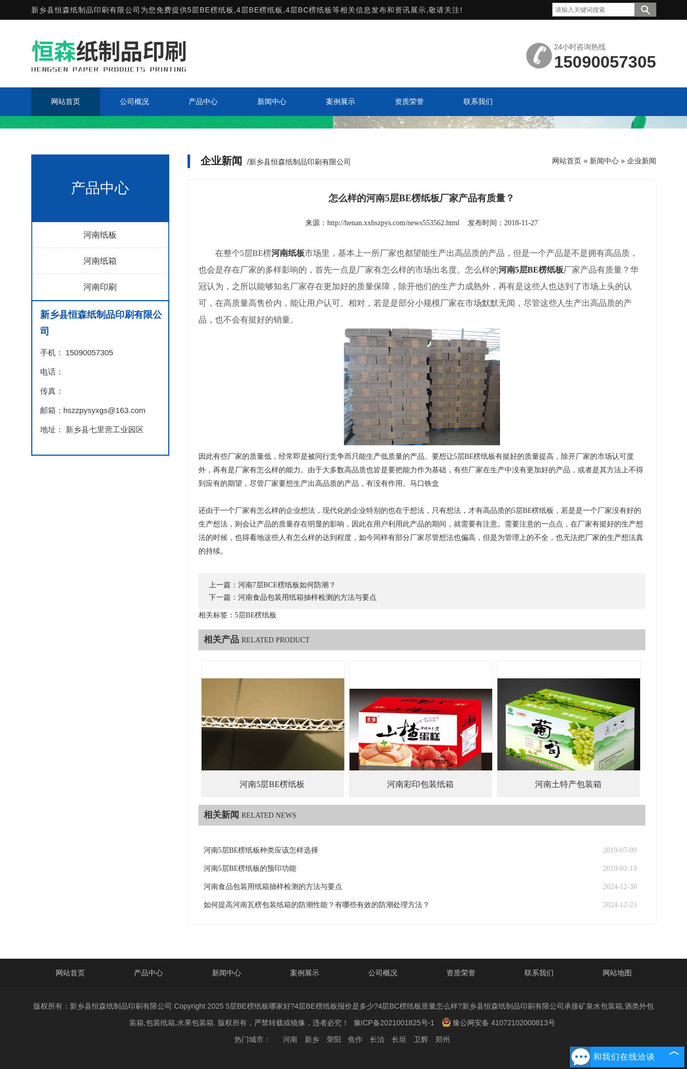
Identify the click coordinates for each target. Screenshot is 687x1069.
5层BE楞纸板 (211, 10)
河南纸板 (100, 234)
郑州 (442, 1039)
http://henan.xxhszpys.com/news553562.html (393, 223)
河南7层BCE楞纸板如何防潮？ (287, 585)
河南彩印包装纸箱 (420, 784)
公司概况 (382, 973)
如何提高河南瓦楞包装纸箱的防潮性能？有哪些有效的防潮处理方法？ (317, 905)
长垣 (399, 1039)
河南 (290, 1039)
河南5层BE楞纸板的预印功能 (250, 868)
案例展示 (304, 973)
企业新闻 (641, 161)
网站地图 (617, 973)
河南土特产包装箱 (568, 784)
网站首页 (566, 161)
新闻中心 (604, 161)
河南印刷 (100, 286)
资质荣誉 (461, 973)
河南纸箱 (100, 260)
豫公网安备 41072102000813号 (498, 1022)
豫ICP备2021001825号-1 (394, 1023)
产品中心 (148, 973)
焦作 (355, 1039)
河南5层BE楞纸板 (272, 784)
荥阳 (334, 1039)
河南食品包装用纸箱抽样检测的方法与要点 (307, 597)
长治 (377, 1039)
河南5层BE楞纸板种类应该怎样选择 (261, 850)
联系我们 (539, 973)
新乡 (312, 1039)
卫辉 (421, 1039)
